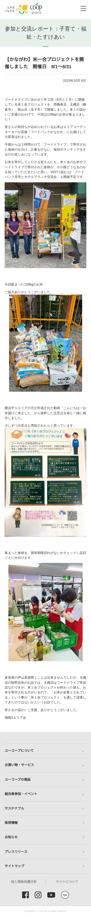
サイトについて (67, 882)
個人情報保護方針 (24, 882)
